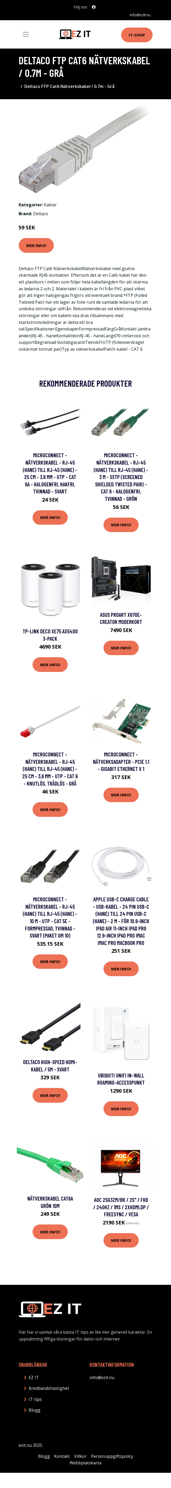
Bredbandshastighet (49, 1388)
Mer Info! (36, 245)
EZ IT (34, 1377)
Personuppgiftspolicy (112, 1456)
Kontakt (62, 1456)
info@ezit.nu (140, 14)
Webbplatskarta (85, 1463)
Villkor (80, 1456)
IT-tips (35, 1399)
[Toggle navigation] (26, 34)
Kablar (50, 205)
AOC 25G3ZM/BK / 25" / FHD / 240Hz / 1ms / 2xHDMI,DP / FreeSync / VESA (121, 1206)
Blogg (34, 1410)
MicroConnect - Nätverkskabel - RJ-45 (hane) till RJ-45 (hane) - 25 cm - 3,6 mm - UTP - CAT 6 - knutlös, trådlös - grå (50, 768)
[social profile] (94, 7)
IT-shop (137, 35)
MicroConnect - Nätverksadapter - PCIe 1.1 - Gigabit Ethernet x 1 (121, 761)
